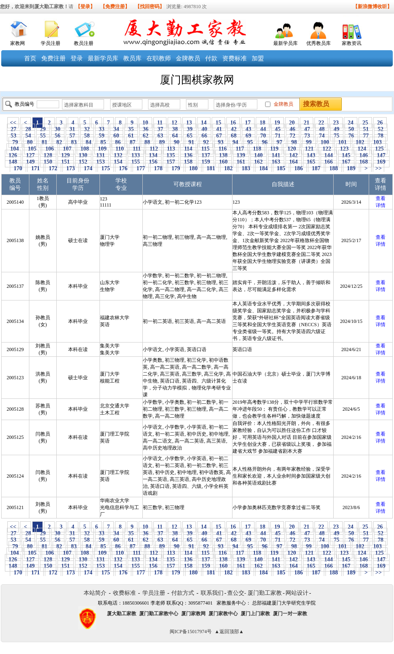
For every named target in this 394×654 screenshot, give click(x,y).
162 (258, 162)
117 (240, 149)
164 (293, 162)
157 (171, 162)
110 (119, 149)
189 (351, 168)
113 (171, 149)
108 (85, 149)
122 (326, 149)
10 (145, 123)
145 (346, 155)
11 (160, 123)
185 (281, 168)
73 (307, 136)
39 (190, 129)
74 (322, 136)
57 (72, 136)
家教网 (17, 43)
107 (67, 149)
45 (278, 129)
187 (316, 168)
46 (292, 129)
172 (53, 168)
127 (30, 155)
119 (274, 149)
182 (228, 168)
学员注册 (50, 43)
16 (233, 123)
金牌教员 (188, 58)
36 (146, 129)
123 (344, 149)
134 (153, 155)
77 (366, 136)
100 (325, 142)
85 (103, 142)
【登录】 (85, 6)
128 (48, 155)
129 (65, 155)
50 (351, 129)
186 (298, 168)
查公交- (236, 593)
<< (13, 123)
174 (88, 168)
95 (250, 142)
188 (333, 168)
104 (14, 149)
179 (176, 168)
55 (43, 136)
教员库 (132, 58)
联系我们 (212, 593)
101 (342, 142)
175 (105, 168)
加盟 (258, 58)
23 (336, 123)
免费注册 (53, 58)
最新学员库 (285, 43)
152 (83, 162)
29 (43, 129)
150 (48, 162)
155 (136, 162)
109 (102, 149)
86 (118, 142)
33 (101, 129)
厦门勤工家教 (265, 593)
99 (309, 142)
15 (218, 123)
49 (336, 129)
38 (175, 129)
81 (44, 142)
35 (131, 129)
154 (118, 162)
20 (292, 123)
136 (188, 155)
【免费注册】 (115, 6)
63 (160, 136)
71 (278, 136)
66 (204, 136)
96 (265, 142)
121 (309, 149)
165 (311, 162)
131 (100, 155)
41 (219, 129)
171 (35, 168)
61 (131, 136)
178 (158, 168)
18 (262, 123)
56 (57, 136)
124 (361, 149)
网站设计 (297, 593)
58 (87, 136)
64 (175, 136)
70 (263, 136)
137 (206, 155)
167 (346, 162)
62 (146, 136)
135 (171, 155)
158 (188, 162)
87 (132, 142)
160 (223, 162)
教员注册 (83, 43)
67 (219, 136)
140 (258, 155)
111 (136, 149)
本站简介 (95, 593)
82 (59, 142)
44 (263, 129)
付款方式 (182, 593)
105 (32, 149)
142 (293, 155)
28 (28, 129)
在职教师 (158, 58)
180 (193, 168)
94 (235, 142)
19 (277, 123)
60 (116, 136)
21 (306, 123)
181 (211, 168)
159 (206, 162)
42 (234, 129)
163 (276, 162)
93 (221, 142)
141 (276, 155)
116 (222, 149)
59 (101, 136)
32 (87, 129)
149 (30, 162)
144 (328, 155)
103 (377, 142)
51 (366, 129)
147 (381, 155)
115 (205, 149)
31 (72, 129)
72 (292, 136)
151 (65, 162)
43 (248, 129)
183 (246, 168)
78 (380, 136)
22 (321, 123)
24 (350, 123)
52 (380, 129)
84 (88, 142)
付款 (211, 58)
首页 (30, 58)
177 (140, 168)
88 (147, 142)
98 (294, 142)
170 (18, 168)
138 (223, 155)
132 (118, 155)
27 (13, 129)
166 (328, 162)
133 (136, 155)
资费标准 (234, 58)
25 (365, 123)
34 (116, 129)
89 (162, 142)
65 (190, 136)
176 (123, 168)
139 (241, 155)
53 (13, 136)
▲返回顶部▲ (229, 631)
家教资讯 (351, 43)
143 (311, 155)
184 (263, 168)
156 (153, 162)
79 (15, 142)
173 (70, 168)
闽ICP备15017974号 (191, 631)
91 (191, 142)
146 (364, 155)
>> (378, 168)
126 (13, 155)
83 (74, 142)
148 (13, 162)
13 (189, 123)
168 (364, 162)
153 (100, 162)
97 (279, 142)
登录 (77, 58)
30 (57, 129)
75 (336, 136)
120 (291, 149)
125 (379, 149)
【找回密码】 (149, 6)
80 (30, 142)
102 (360, 142)
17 (247, 123)
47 (307, 129)
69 (248, 136)
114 (188, 149)
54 (28, 136)
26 (380, 123)
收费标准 (124, 593)
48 (322, 129)
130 (83, 155)
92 (206, 142)
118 (257, 149)
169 (381, 162)
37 (160, 129)
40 (204, 129)
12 (174, 123)
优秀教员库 (318, 43)
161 (241, 162)
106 (49, 149)
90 (177, 142)
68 (234, 136)
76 (351, 136)
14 (203, 123)
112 (153, 149)
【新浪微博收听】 (372, 6)
